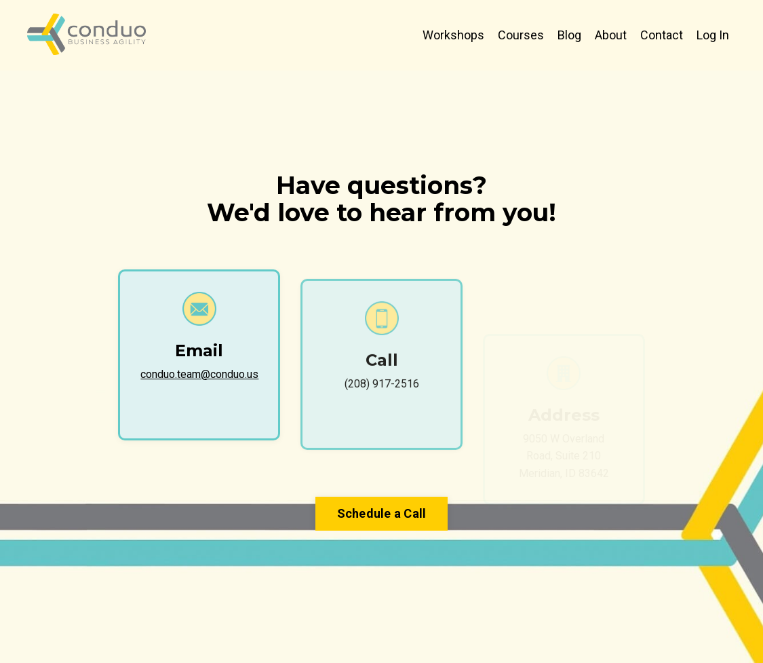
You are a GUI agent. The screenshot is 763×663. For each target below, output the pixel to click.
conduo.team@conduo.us (199, 374)
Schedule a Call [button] (382, 513)
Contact (661, 35)
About (611, 35)
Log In (713, 35)
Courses (521, 35)
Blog (569, 35)
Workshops (453, 35)
